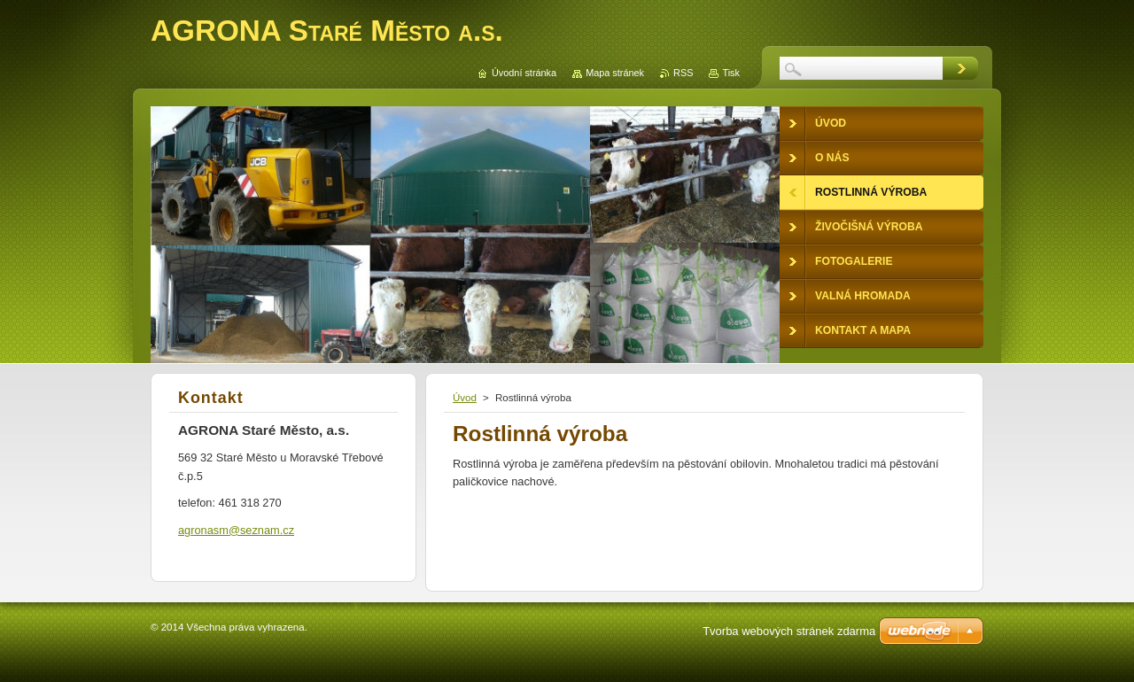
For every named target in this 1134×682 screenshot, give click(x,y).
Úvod (465, 397)
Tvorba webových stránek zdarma (789, 631)
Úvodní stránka (524, 72)
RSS (683, 72)
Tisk (731, 72)
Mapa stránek (615, 72)
